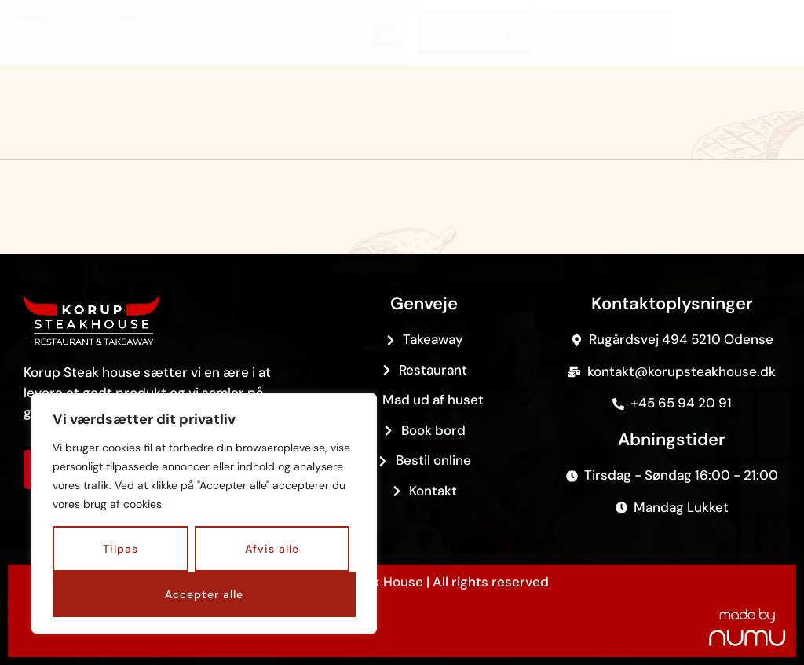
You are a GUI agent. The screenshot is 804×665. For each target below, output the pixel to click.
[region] (204, 513)
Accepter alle (204, 594)
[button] (387, 32)
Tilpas (120, 549)
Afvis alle (272, 549)
